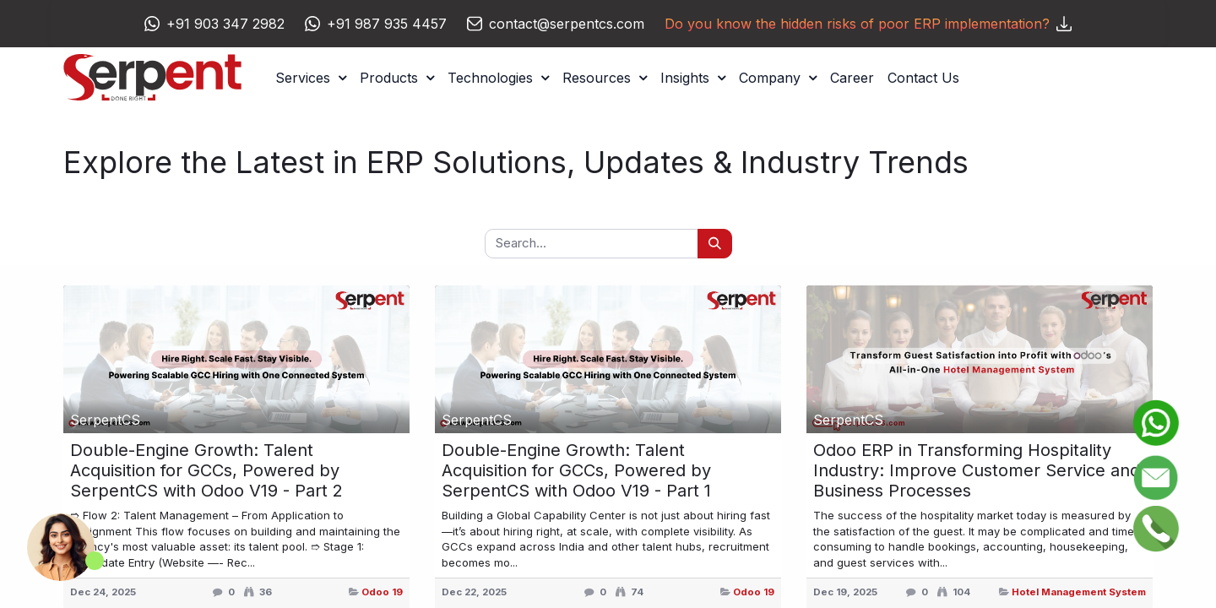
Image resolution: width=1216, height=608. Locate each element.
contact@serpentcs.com (566, 23)
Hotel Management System (1079, 592)
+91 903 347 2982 (225, 23)
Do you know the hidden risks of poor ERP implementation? (868, 23)
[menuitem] (852, 78)
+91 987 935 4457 (387, 23)
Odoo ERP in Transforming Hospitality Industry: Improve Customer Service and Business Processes (976, 470)
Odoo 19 (382, 592)
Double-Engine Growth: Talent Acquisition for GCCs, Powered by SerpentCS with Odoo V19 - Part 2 (206, 470)
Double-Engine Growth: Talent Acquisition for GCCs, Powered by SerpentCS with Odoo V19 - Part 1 (576, 470)
